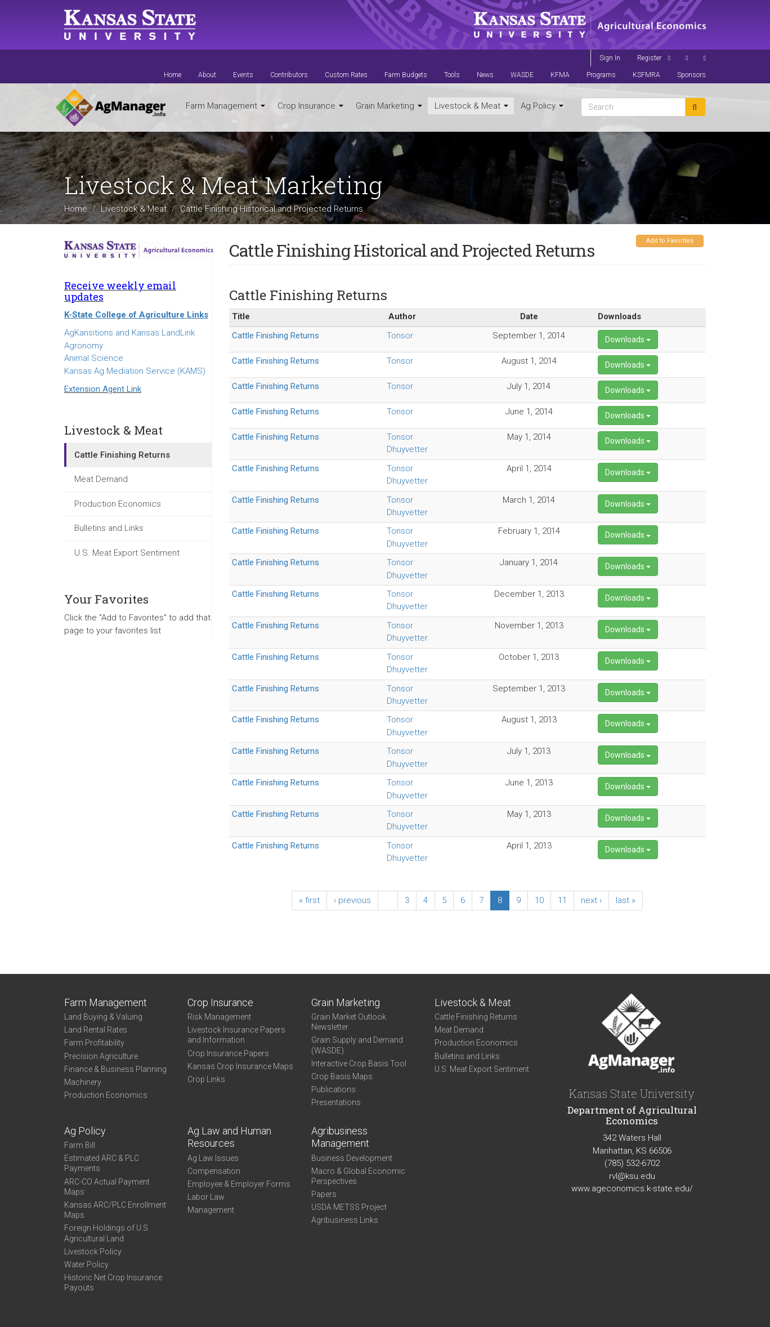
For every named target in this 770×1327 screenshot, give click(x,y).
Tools (452, 75)
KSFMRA (646, 75)
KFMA (560, 75)
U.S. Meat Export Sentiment (127, 553)
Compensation (213, 1171)
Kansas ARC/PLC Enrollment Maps (115, 1209)
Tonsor (400, 335)
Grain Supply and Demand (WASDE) (357, 1045)
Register (649, 58)
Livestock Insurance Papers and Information (236, 1034)
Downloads (628, 339)
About (207, 75)
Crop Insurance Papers (228, 1053)
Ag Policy (542, 106)
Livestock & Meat (471, 106)
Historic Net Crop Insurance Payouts (113, 1282)
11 (562, 900)
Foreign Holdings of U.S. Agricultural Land (107, 1233)
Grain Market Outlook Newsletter (348, 1021)
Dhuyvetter (407, 449)
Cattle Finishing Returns (122, 455)
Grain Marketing (389, 106)
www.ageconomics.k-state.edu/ (632, 1188)
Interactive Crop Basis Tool (358, 1063)
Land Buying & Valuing (103, 1016)
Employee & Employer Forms (238, 1184)
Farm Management (225, 106)
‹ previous (352, 900)
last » (625, 900)
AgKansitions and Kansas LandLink (129, 333)
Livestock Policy (93, 1251)
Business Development (351, 1158)
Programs (601, 75)
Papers (324, 1194)
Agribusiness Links (344, 1220)
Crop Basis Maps (342, 1076)
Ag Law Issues (213, 1158)
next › (591, 900)
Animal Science (93, 358)
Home (172, 75)
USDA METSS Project (349, 1207)
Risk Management (219, 1016)
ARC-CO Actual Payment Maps (107, 1186)
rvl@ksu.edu (632, 1176)
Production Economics (117, 504)
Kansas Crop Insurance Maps (240, 1066)
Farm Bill (79, 1145)
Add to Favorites (669, 240)
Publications (333, 1089)
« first (309, 900)
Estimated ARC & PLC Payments (101, 1163)
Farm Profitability (94, 1042)
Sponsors (691, 75)
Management (210, 1209)
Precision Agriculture (101, 1056)
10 (539, 900)
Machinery (82, 1082)
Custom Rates (346, 75)
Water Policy (86, 1264)
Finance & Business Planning (115, 1069)
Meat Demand (101, 479)
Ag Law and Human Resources (229, 1137)
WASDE (522, 75)
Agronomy (83, 346)
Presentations (336, 1102)
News (485, 75)
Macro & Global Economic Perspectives (358, 1176)
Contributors (289, 75)
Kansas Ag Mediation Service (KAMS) (134, 371)
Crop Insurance (310, 106)
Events (243, 75)
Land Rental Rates (95, 1029)
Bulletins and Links (109, 528)
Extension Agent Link (102, 389)
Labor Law (206, 1196)
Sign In (609, 58)
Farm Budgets (405, 75)
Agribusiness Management (340, 1137)
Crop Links (206, 1079)
